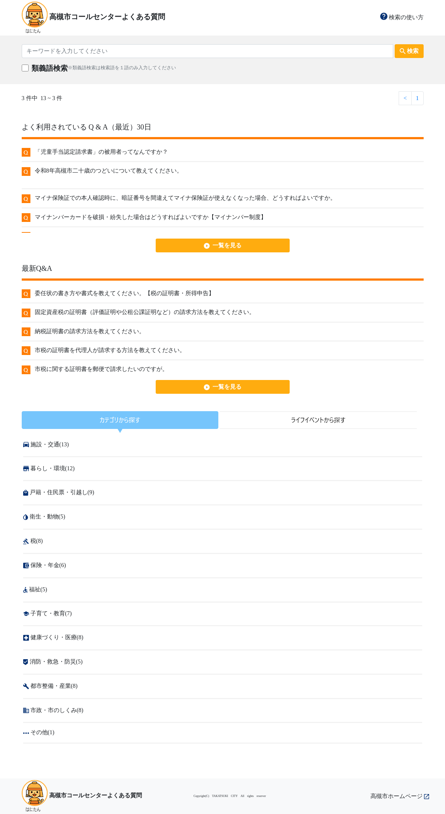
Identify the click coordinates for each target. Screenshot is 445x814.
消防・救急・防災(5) (53, 661)
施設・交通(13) (46, 444)
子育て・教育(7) (47, 613)
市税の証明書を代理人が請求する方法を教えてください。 (110, 350)
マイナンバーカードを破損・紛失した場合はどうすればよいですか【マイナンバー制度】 (150, 217)
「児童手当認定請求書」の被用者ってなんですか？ (101, 152)
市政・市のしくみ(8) (53, 710)
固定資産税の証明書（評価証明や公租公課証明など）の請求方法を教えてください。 (145, 312)
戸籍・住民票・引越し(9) (59, 492)
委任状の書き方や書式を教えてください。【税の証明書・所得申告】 (124, 293)
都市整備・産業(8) (50, 686)
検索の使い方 (402, 17)
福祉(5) (35, 589)
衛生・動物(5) (44, 516)
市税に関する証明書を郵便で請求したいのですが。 (101, 369)
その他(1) (39, 732)
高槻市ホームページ (399, 796)
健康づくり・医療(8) (53, 637)
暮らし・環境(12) (49, 468)
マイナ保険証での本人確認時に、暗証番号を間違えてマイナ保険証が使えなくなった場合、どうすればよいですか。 (185, 198)
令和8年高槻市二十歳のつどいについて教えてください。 (108, 171)
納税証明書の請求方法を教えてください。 (90, 331)
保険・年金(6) (44, 565)
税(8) (33, 541)
